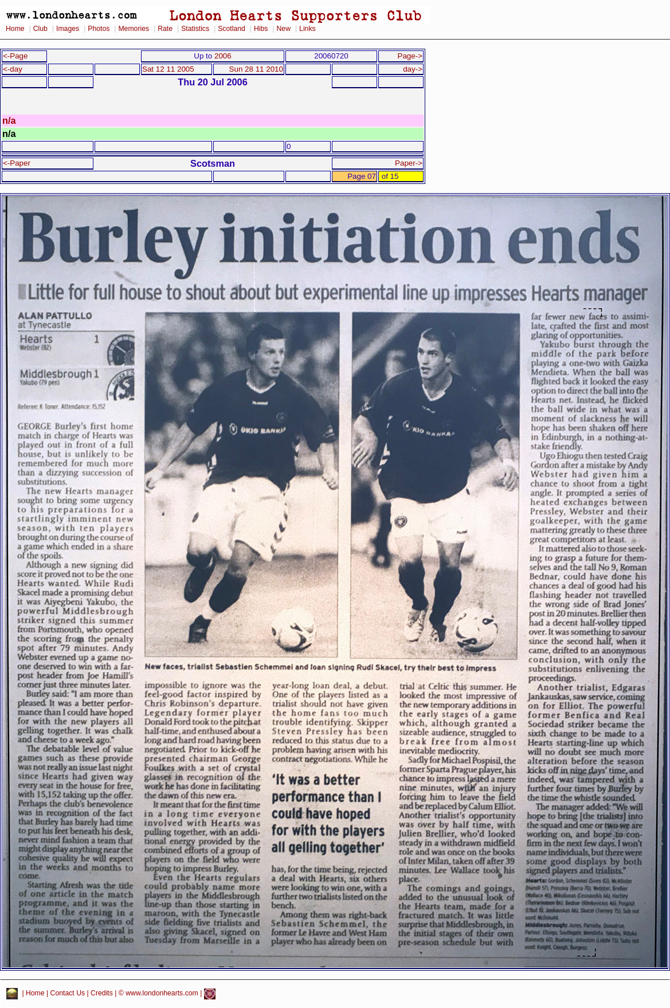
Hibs (261, 29)
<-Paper (16, 163)
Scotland (231, 29)
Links (307, 29)
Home (15, 29)
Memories (133, 29)
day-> (412, 69)
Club (40, 29)
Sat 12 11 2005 (168, 69)
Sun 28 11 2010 (256, 69)
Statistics (195, 29)
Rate (165, 29)
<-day (12, 69)
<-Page (15, 56)
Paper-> (408, 163)
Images (67, 29)
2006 (223, 56)
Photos (98, 29)
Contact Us (67, 994)
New (284, 29)
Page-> (409, 56)
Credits (102, 994)
